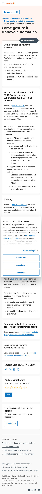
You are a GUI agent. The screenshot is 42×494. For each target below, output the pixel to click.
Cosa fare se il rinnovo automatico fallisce (18, 443)
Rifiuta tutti (21, 272)
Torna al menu (11, 12)
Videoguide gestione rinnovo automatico (18, 454)
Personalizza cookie (31, 470)
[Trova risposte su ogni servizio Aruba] (10, 3)
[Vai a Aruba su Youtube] (38, 490)
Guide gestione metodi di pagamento (20, 21)
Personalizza (21, 265)
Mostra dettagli (29, 251)
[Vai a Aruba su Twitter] (32, 490)
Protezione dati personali (21, 464)
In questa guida (29, 40)
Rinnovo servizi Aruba (10, 447)
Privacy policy (6, 464)
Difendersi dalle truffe (9, 467)
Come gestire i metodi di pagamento (16, 450)
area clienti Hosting (19, 205)
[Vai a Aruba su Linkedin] (35, 490)
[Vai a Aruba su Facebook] (29, 490)
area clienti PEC (18, 106)
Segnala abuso (23, 467)
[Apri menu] (3, 3)
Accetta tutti (21, 258)
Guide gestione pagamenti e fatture (17, 18)
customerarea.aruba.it (20, 279)
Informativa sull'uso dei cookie (12, 470)
